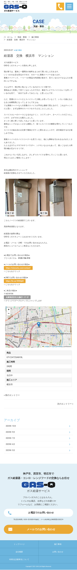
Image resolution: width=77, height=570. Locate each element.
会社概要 (19, 552)
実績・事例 (22, 37)
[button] (38, 324)
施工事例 (35, 37)
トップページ (19, 544)
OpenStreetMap (57, 346)
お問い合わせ (57, 552)
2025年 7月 (10, 438)
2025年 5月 (10, 450)
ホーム (10, 37)
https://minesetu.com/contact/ (18, 268)
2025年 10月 (11, 426)
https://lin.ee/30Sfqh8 (15, 281)
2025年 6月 (10, 444)
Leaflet (45, 346)
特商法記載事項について (19, 560)
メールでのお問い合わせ (41, 529)
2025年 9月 (10, 432)
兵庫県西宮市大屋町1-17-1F (17, 297)
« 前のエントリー (12, 395)
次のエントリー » (65, 404)
